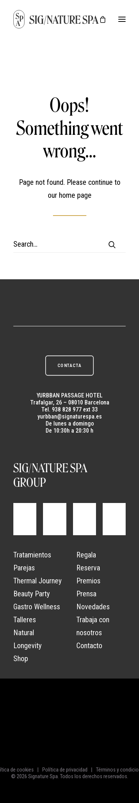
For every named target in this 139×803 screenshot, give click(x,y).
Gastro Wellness (36, 606)
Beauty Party (31, 593)
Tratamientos (32, 554)
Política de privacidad (64, 769)
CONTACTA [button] (69, 365)
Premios (88, 580)
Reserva (88, 567)
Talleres (24, 619)
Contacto (89, 645)
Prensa (86, 593)
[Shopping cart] (99, 19)
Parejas (24, 567)
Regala (86, 554)
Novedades (93, 606)
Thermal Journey (37, 580)
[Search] (69, 244)
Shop (20, 658)
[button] (122, 19)
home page (75, 195)
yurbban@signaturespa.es (69, 416)
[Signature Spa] (56, 19)
